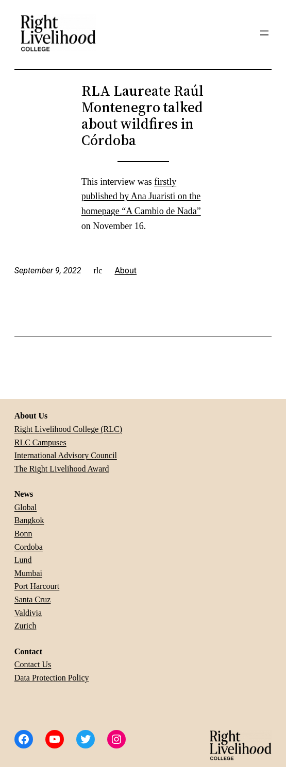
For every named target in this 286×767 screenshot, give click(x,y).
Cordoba (28, 547)
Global (25, 507)
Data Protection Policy (51, 677)
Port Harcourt (37, 586)
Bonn (23, 533)
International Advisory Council (65, 455)
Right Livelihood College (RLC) (68, 429)
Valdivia (28, 612)
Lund (23, 559)
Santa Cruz (32, 599)
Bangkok (29, 520)
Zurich (25, 625)
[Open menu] (264, 33)
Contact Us (33, 664)
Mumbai (28, 573)
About (125, 270)
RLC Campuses (40, 442)
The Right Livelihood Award (61, 468)
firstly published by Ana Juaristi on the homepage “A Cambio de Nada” (141, 197)
